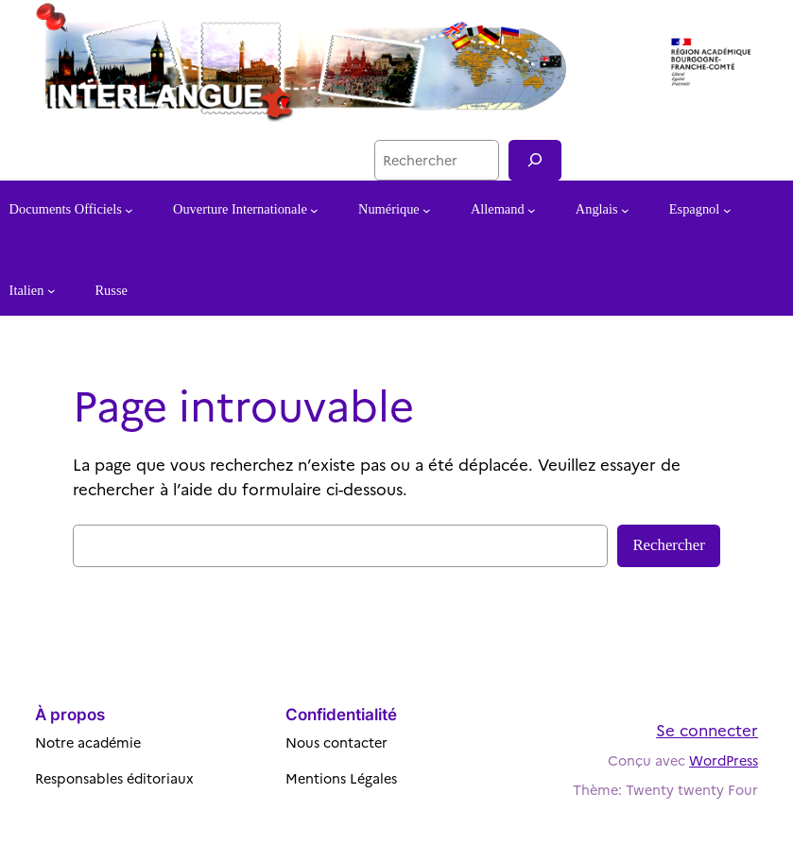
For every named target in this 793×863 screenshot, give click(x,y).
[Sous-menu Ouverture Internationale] (314, 210)
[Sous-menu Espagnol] (727, 210)
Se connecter (707, 729)
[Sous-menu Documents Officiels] (129, 210)
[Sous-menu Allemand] (531, 210)
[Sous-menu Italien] (51, 290)
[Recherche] (535, 160)
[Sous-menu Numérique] (426, 210)
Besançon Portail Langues (264, 159)
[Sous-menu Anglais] (625, 210)
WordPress (723, 760)
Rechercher (668, 545)
